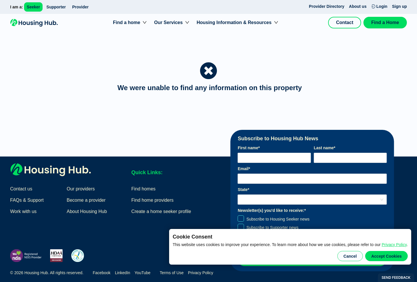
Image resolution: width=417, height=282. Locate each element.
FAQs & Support (27, 200)
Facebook (101, 272)
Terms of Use (172, 272)
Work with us (23, 211)
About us (358, 6)
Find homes (143, 188)
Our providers (81, 188)
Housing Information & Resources (234, 22)
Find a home (126, 22)
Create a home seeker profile (161, 211)
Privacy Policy (394, 244)
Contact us (21, 188)
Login (379, 6)
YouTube (143, 272)
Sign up (399, 6)
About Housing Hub (87, 211)
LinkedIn (122, 272)
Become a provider (86, 200)
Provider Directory (326, 6)
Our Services (168, 22)
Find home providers (152, 200)
